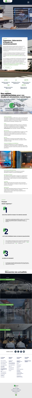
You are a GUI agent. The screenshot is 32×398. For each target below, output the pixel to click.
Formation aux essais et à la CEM (19, 376)
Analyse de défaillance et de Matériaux (11, 143)
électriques (21, 63)
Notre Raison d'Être (4, 362)
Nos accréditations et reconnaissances (12, 363)
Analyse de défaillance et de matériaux (19, 361)
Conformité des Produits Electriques (20, 373)
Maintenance (6, 187)
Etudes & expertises (20, 369)
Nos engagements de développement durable (4, 369)
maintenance (20, 55)
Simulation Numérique (18, 371)
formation (15, 55)
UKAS (16, 243)
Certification (19, 366)
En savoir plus (9, 22)
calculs (11, 55)
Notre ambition (3, 363)
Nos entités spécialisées (3, 367)
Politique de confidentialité (16, 390)
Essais (5, 123)
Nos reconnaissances (3, 371)
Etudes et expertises (7, 116)
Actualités (27, 357)
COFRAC (28, 242)
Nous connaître (3, 360)
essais (13, 55)
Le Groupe (3, 357)
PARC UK (10, 366)
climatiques (17, 63)
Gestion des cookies (15, 391)
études (8, 55)
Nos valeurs (3, 376)
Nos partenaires (11, 367)
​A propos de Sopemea (11, 361)
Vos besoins (19, 357)
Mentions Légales (16, 388)
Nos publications (3, 373)
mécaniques (8, 63)
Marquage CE (6, 130)
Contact (10, 370)
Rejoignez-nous (28, 360)
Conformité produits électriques (10, 170)
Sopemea (10, 357)
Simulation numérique (8, 174)
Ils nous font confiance (3, 375)
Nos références (11, 369)
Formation (6, 181)
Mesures (5, 137)
